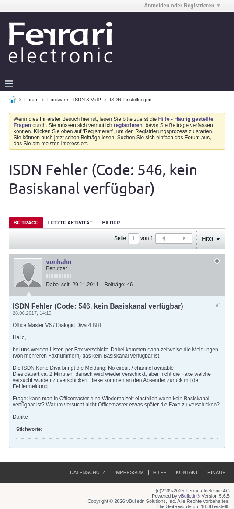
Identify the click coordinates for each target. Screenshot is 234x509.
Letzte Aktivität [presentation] (70, 222)
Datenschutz (87, 472)
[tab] (26, 222)
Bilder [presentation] (111, 222)
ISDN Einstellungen (130, 99)
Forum (31, 99)
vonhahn (58, 261)
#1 (218, 306)
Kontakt (187, 472)
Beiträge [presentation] (26, 222)
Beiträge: (115, 285)
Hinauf (216, 472)
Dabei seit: (58, 285)
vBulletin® (189, 496)
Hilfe (160, 472)
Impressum (129, 472)
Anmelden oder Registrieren (182, 6)
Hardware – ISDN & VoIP (74, 99)
